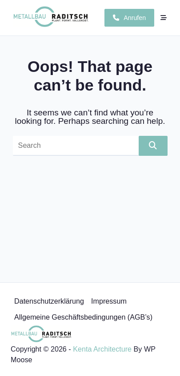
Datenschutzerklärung (49, 301)
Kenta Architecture (102, 349)
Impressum (109, 301)
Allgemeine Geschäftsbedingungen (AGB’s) (83, 317)
